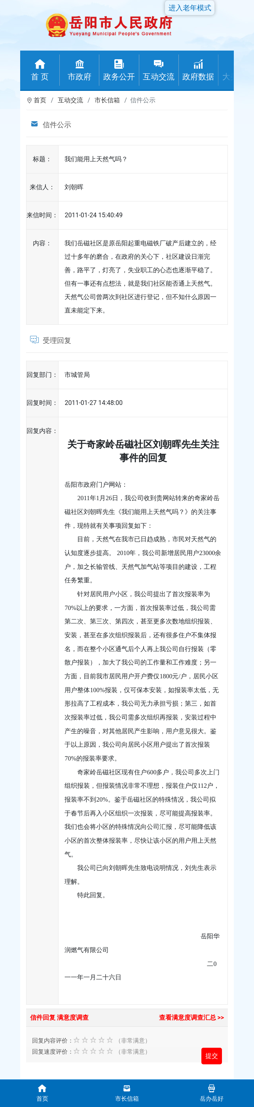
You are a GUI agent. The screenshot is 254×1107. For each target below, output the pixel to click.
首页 (40, 100)
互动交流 (70, 100)
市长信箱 (107, 100)
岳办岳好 (211, 1092)
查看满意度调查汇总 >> (191, 1017)
